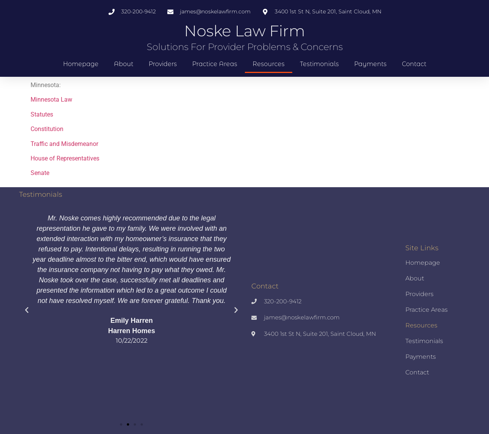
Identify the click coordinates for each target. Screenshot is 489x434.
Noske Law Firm (244, 30)
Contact (414, 64)
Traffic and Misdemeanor (64, 143)
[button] (27, 310)
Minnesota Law (51, 99)
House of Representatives (65, 158)
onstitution (48, 129)
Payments (370, 64)
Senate (40, 173)
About (123, 64)
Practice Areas (214, 64)
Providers (163, 64)
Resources (269, 64)
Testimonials (319, 64)
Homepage (81, 64)
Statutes (42, 114)
